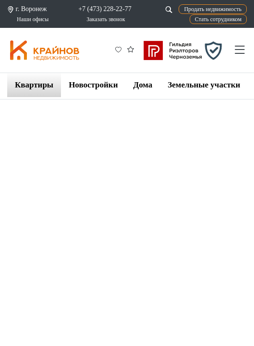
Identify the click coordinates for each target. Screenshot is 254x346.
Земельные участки (204, 84)
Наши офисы (32, 19)
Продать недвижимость (213, 9)
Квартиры (34, 84)
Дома (142, 84)
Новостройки (93, 84)
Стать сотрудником (218, 19)
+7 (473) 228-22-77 (105, 8)
